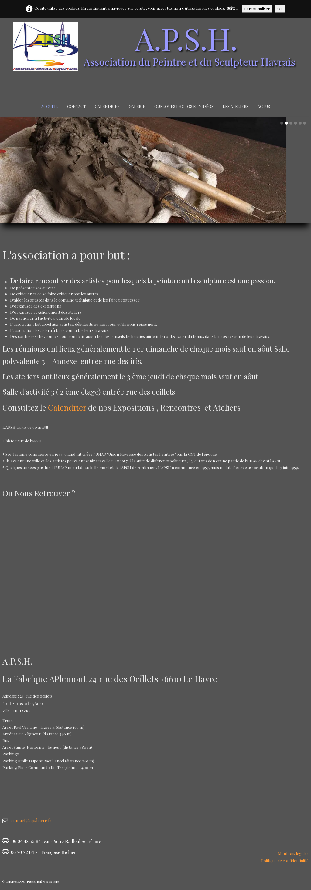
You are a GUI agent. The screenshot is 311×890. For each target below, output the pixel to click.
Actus (264, 106)
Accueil (49, 106)
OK (280, 8)
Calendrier (107, 106)
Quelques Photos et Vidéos (184, 106)
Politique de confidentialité (285, 860)
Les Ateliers (235, 106)
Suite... (232, 8)
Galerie (137, 106)
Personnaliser (257, 8)
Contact (76, 106)
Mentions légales (293, 853)
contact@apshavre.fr (31, 820)
